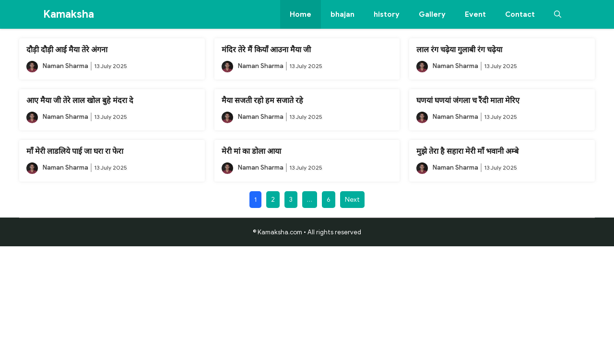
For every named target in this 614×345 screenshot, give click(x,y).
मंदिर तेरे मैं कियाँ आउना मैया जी (266, 50)
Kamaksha (68, 14)
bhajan (342, 14)
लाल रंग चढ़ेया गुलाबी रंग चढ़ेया (459, 50)
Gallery (432, 14)
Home (300, 14)
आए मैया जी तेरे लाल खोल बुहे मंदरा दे (79, 100)
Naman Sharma (65, 66)
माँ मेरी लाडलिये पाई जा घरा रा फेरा (74, 151)
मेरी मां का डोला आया (251, 151)
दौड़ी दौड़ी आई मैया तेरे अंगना (66, 50)
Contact (520, 14)
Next (352, 200)
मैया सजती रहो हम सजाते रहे (262, 100)
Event (475, 14)
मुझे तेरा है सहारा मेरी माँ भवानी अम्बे (467, 151)
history (387, 14)
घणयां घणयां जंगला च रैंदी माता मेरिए (468, 100)
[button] (557, 14)
